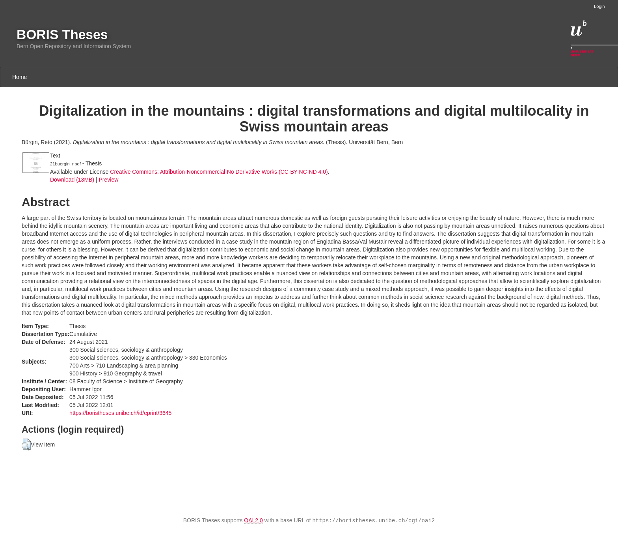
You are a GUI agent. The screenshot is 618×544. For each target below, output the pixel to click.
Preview (108, 179)
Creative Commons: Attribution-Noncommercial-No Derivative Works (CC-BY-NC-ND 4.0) (219, 172)
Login (599, 6)
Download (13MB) (72, 179)
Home (19, 77)
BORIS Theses (62, 34)
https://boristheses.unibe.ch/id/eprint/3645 (120, 413)
